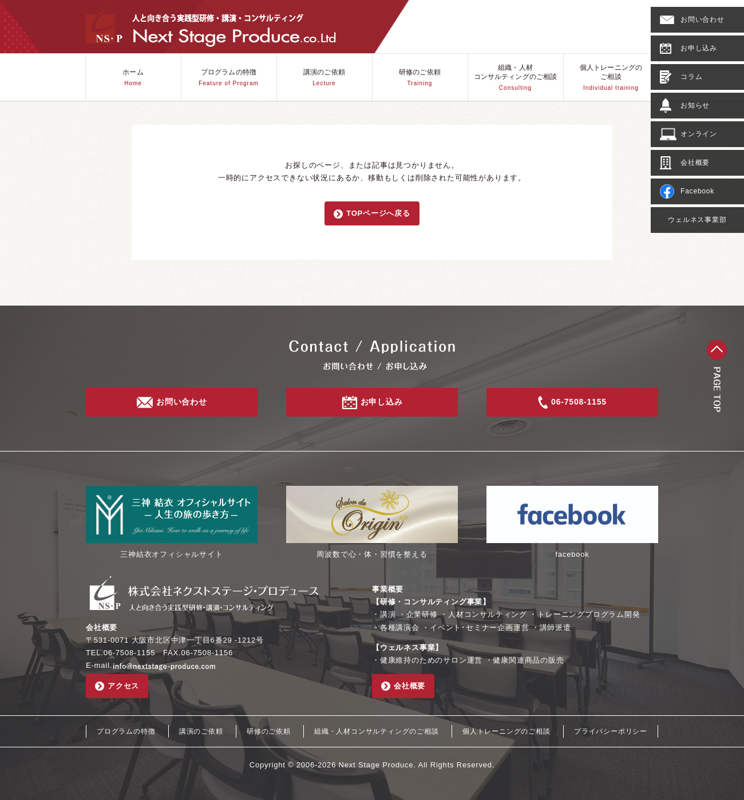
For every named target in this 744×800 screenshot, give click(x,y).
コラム (681, 77)
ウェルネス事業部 (697, 220)
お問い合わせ (692, 20)
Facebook (687, 191)
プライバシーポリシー (610, 731)
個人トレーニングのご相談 (611, 78)
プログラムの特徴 (229, 78)
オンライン (688, 134)
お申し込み (688, 48)
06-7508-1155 (572, 402)
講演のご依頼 (324, 78)
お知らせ (685, 105)
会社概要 (685, 162)
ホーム (132, 78)
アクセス (117, 686)
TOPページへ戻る (372, 214)
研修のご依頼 (420, 78)
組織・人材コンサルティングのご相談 (515, 78)
